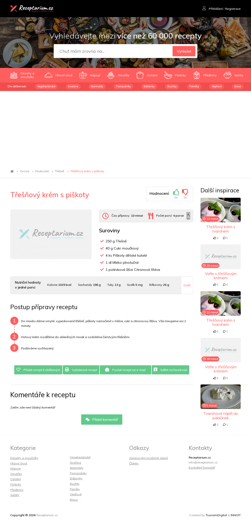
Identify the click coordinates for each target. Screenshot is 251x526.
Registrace (233, 9)
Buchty (172, 86)
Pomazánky (123, 86)
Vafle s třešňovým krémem (221, 275)
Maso (237, 86)
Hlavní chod (18, 463)
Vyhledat (184, 51)
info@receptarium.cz (203, 462)
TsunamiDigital (216, 515)
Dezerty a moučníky (24, 458)
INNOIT (236, 515)
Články (134, 463)
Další (187, 285)
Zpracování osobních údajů (148, 458)
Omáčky (16, 474)
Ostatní (15, 479)
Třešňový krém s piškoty (87, 171)
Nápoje (15, 468)
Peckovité (42, 171)
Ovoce (24, 171)
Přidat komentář (102, 419)
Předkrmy (17, 490)
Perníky (194, 86)
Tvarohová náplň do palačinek (220, 415)
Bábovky (149, 86)
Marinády (97, 86)
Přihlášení (212, 9)
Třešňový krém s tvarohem (220, 228)
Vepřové (217, 86)
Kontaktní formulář (202, 467)
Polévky (15, 484)
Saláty (14, 495)
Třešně (59, 171)
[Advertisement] (125, 127)
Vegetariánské (46, 86)
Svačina (73, 86)
